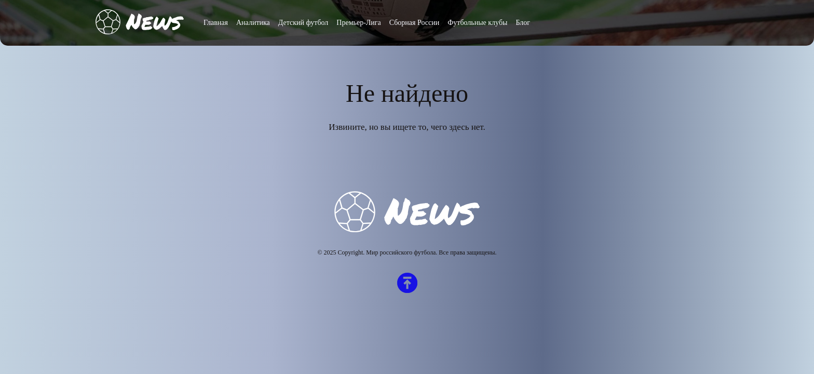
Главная (216, 22)
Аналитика (253, 22)
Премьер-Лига (358, 22)
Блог (522, 22)
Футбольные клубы (477, 22)
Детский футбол (303, 22)
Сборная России (414, 22)
